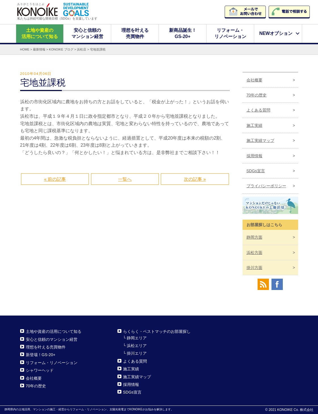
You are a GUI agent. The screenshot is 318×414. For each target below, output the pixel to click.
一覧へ (125, 178)
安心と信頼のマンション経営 (87, 33)
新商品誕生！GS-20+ (182, 33)
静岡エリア (137, 337)
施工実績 (254, 125)
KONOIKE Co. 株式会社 (295, 410)
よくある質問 (258, 110)
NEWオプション (275, 33)
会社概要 (254, 79)
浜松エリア (137, 345)
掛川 (254, 267)
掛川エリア (137, 353)
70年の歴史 (257, 95)
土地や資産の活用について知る (40, 33)
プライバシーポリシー (266, 186)
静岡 (254, 237)
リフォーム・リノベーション (230, 33)
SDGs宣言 (256, 171)
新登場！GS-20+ (41, 354)
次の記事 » (195, 178)
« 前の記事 (55, 178)
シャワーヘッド (40, 370)
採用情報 (254, 155)
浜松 (254, 252)
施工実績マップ (260, 140)
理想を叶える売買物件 (135, 33)
